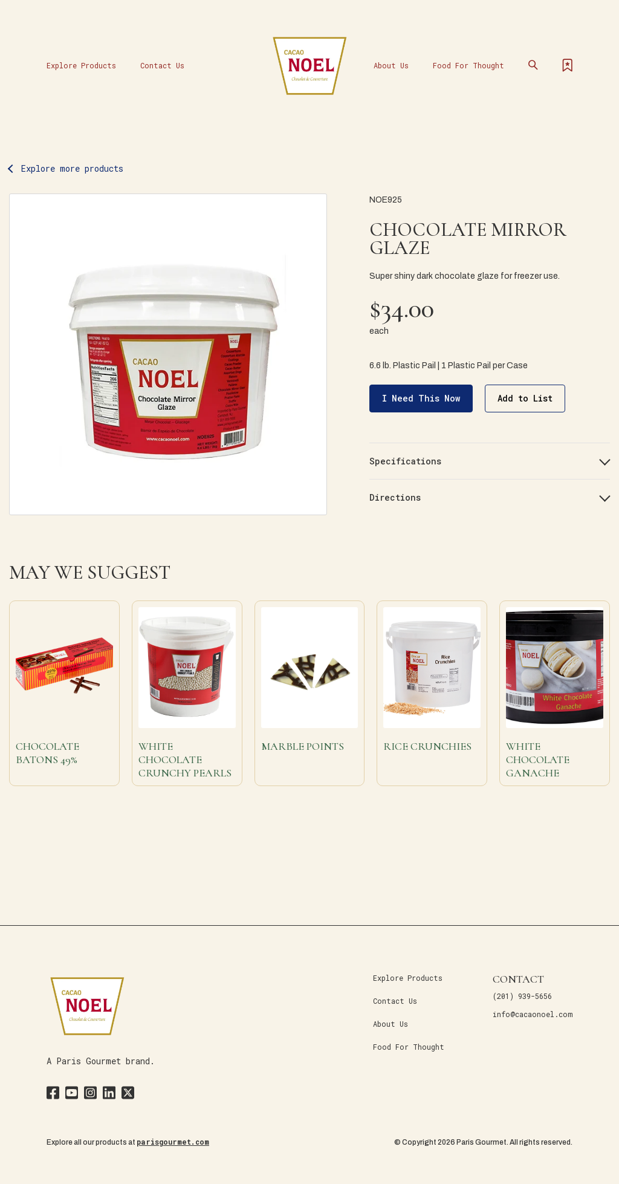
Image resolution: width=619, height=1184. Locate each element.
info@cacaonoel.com (532, 1014)
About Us (391, 65)
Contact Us (162, 65)
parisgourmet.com (173, 1142)
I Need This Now (421, 398)
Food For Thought (468, 65)
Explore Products (81, 65)
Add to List (525, 398)
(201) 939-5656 (522, 996)
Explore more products (72, 168)
